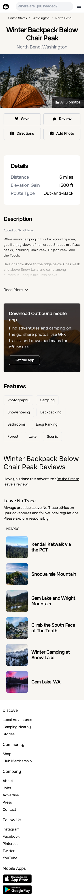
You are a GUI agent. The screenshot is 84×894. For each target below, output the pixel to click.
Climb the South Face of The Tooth (53, 628)
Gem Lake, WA (45, 682)
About (8, 780)
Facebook (11, 836)
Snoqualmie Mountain (53, 574)
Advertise (11, 795)
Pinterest (10, 843)
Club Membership (17, 761)
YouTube (10, 858)
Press (7, 802)
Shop (7, 753)
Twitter (9, 850)
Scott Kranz (27, 230)
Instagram (11, 829)
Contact (9, 809)
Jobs (7, 788)
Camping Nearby (17, 727)
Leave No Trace (45, 507)
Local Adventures (17, 719)
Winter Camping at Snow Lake (50, 655)
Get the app (24, 360)
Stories (9, 734)
